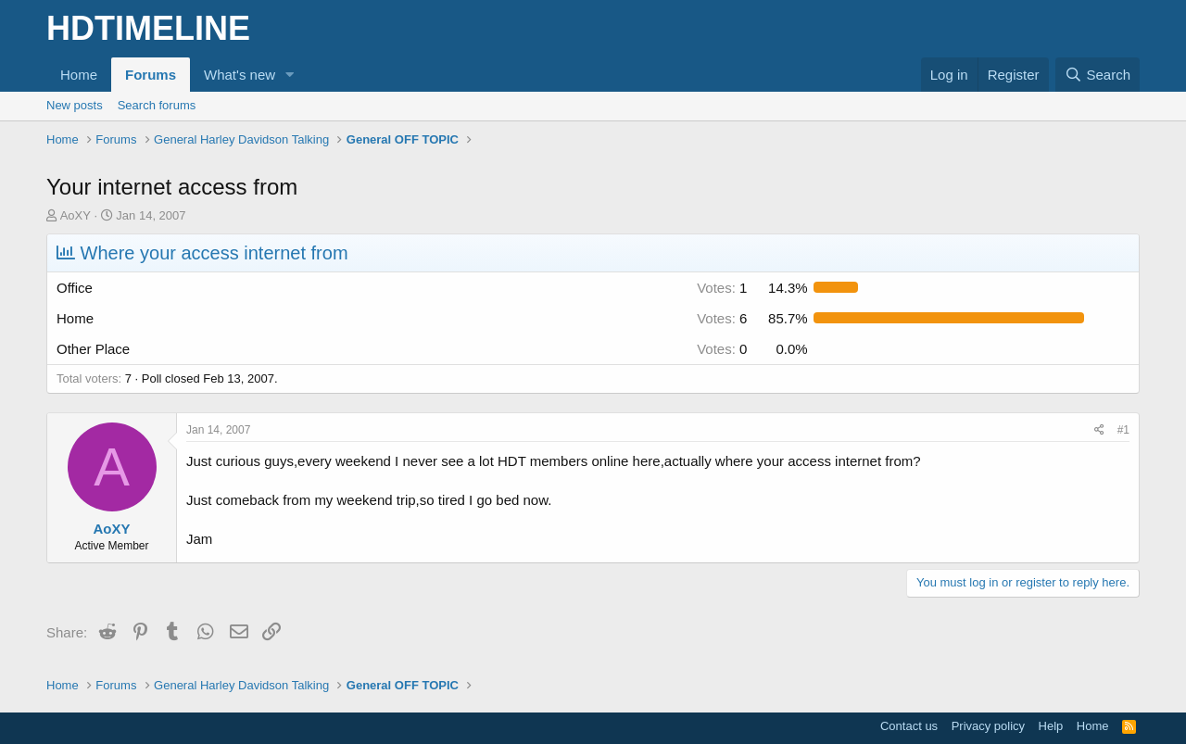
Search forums (157, 105)
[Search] (1097, 74)
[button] (290, 74)
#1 (1123, 429)
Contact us (909, 726)
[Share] (1099, 430)
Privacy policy (988, 726)
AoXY (75, 215)
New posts (74, 105)
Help (1051, 726)
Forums (150, 74)
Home (78, 74)
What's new (239, 74)
